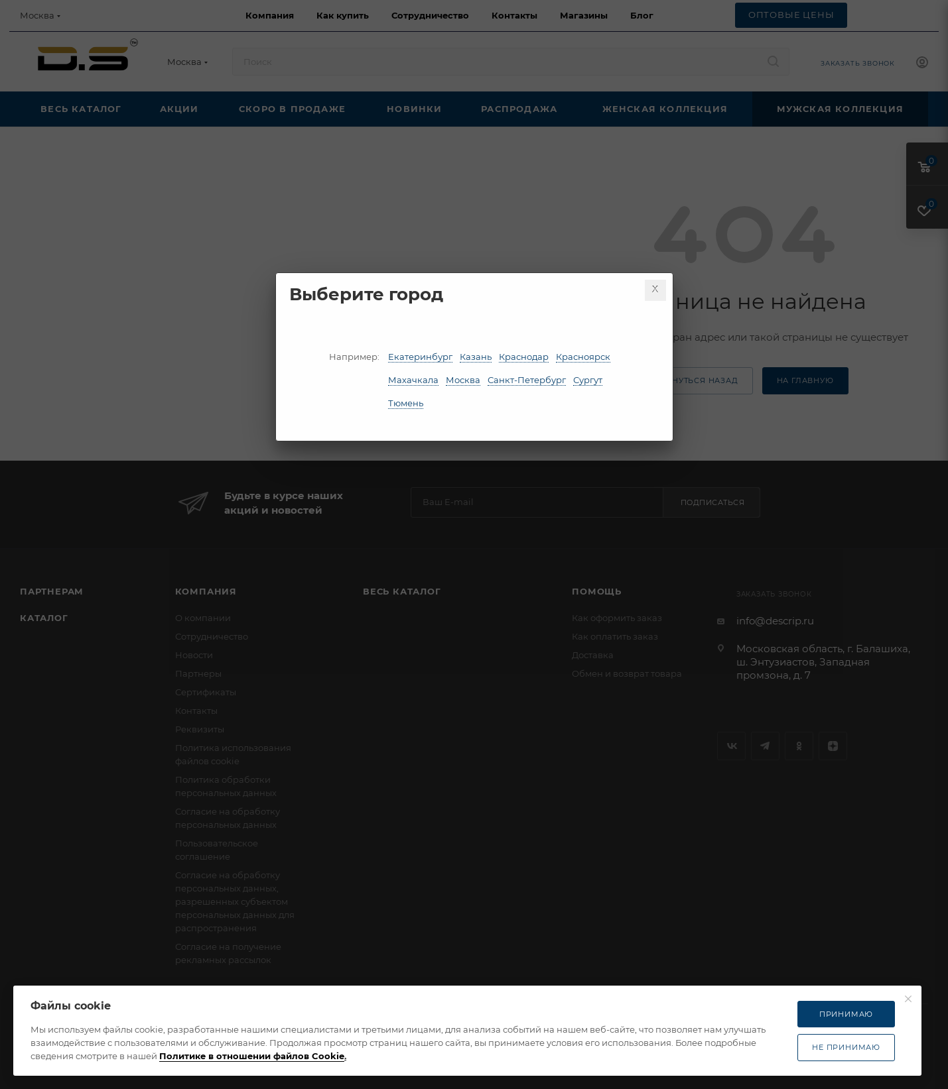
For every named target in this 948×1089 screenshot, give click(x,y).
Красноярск (583, 356)
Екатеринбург (420, 356)
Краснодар (524, 356)
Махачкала (413, 379)
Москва (463, 379)
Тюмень (405, 403)
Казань (476, 356)
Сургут (587, 379)
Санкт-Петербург (527, 379)
